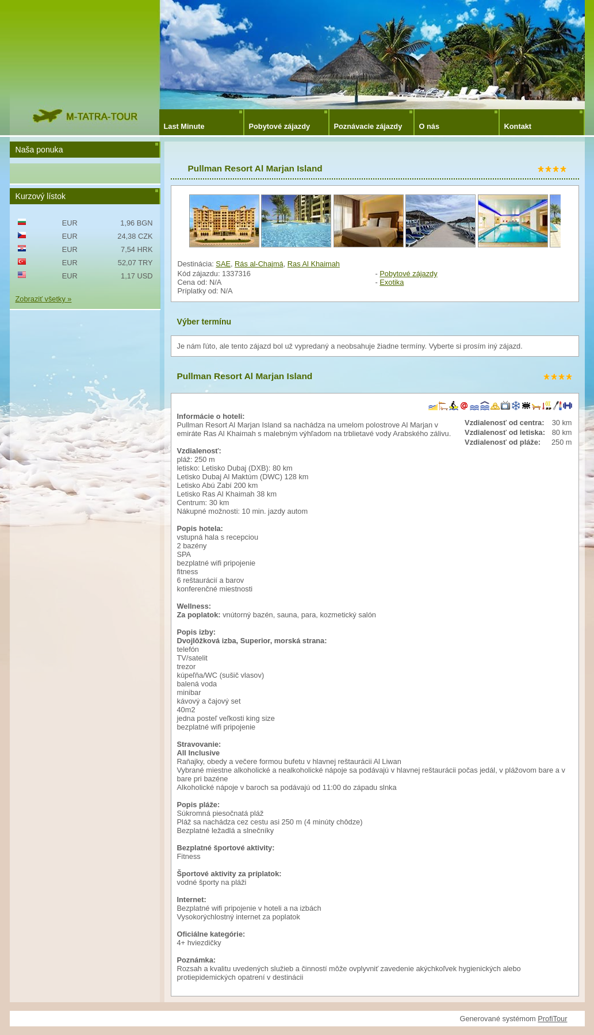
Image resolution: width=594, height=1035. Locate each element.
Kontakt (518, 126)
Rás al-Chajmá (259, 263)
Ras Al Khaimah (314, 263)
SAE (223, 263)
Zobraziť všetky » (44, 299)
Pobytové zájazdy (280, 126)
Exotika (392, 282)
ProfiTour (552, 1018)
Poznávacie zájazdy (368, 126)
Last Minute (184, 126)
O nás (429, 126)
